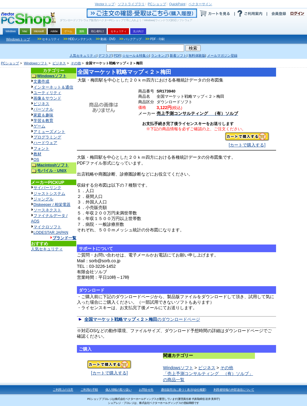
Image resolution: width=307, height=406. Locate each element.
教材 (37, 154)
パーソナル (43, 109)
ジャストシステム (49, 193)
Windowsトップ (18, 39)
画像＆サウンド (47, 98)
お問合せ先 (146, 389)
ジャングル (43, 199)
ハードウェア (45, 142)
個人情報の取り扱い (118, 389)
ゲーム (39, 126)
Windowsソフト (36, 63)
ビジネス (59, 63)
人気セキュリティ (47, 249)
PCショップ (10, 63)
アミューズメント (49, 131)
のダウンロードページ (142, 319)
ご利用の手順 (89, 389)
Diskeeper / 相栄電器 (51, 204)
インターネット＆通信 (53, 87)
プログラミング (47, 137)
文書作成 (41, 81)
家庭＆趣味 (43, 115)
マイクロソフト (47, 227)
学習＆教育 (43, 120)
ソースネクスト (47, 210)
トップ (105, 4)
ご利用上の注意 (63, 389)
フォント (41, 148)
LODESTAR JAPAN (50, 232)
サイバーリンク (47, 187)
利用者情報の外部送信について (234, 389)
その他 (76, 63)
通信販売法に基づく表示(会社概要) (183, 389)
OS (36, 159)
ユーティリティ (47, 92)
